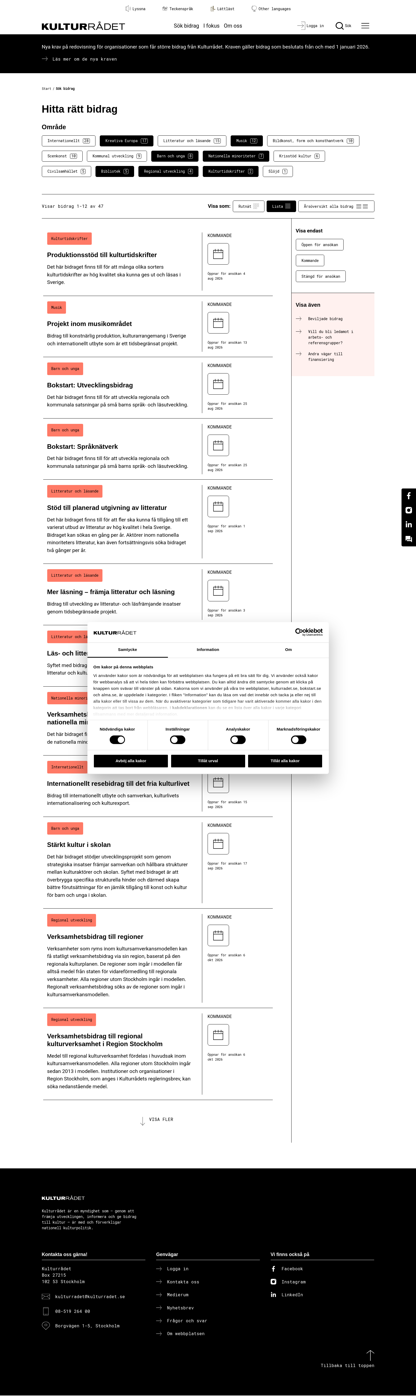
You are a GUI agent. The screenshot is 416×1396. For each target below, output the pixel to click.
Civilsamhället (66, 171)
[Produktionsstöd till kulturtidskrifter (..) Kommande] (158, 261)
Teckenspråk (178, 8)
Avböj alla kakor (131, 760)
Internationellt (68, 140)
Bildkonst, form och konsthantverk (313, 140)
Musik (246, 140)
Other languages (271, 9)
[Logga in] (310, 25)
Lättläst (222, 8)
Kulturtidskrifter (230, 171)
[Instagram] (409, 510)
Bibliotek (114, 171)
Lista (281, 206)
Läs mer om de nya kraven (85, 59)
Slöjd (277, 171)
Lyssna (135, 8)
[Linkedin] (409, 524)
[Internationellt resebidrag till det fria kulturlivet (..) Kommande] (158, 786)
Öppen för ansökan (319, 244)
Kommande (310, 260)
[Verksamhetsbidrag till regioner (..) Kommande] (158, 958)
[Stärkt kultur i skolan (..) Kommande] (158, 863)
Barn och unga (175, 156)
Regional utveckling (168, 171)
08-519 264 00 (72, 1311)
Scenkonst (62, 156)
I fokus (211, 26)
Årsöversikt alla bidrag (336, 206)
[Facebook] (409, 495)
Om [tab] (288, 649)
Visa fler (161, 1119)
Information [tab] (208, 649)
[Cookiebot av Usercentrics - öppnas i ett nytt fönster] (299, 632)
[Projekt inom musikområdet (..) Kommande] (158, 326)
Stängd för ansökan (320, 276)
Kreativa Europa (126, 140)
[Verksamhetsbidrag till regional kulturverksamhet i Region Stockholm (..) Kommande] (158, 1054)
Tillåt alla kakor (285, 760)
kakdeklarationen (189, 707)
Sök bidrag (186, 26)
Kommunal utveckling (117, 156)
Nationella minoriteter (236, 156)
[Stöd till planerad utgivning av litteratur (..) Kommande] (158, 522)
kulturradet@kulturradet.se (90, 1297)
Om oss (233, 26)
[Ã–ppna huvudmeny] (366, 26)
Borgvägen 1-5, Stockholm (87, 1326)
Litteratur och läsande (192, 140)
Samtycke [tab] (127, 649)
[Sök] (343, 25)
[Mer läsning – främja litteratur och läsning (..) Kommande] (158, 594)
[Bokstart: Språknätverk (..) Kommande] (158, 449)
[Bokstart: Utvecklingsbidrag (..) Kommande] (158, 388)
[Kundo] (409, 539)
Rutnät (248, 206)
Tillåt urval (208, 760)
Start (46, 88)
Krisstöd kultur (299, 156)
